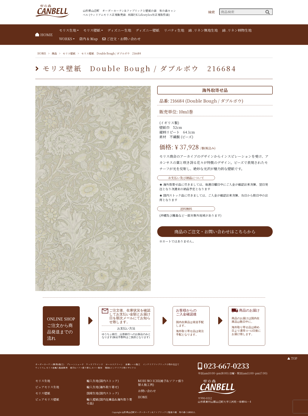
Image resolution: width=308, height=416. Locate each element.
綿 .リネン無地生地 (203, 30)
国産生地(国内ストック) (103, 393)
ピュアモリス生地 (47, 387)
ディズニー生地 (119, 30)
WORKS (65, 38)
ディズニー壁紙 (147, 30)
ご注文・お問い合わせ (121, 38)
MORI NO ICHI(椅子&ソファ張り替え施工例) (161, 383)
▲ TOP (292, 358)
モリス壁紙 (91, 30)
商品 (54, 53)
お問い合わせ (147, 391)
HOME (44, 34)
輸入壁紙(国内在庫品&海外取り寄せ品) (109, 401)
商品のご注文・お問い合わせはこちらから (215, 231)
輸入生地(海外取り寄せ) (103, 387)
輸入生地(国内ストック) (103, 381)
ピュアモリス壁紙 (47, 399)
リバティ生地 (174, 30)
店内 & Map (88, 38)
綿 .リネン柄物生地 (237, 30)
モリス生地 (67, 30)
